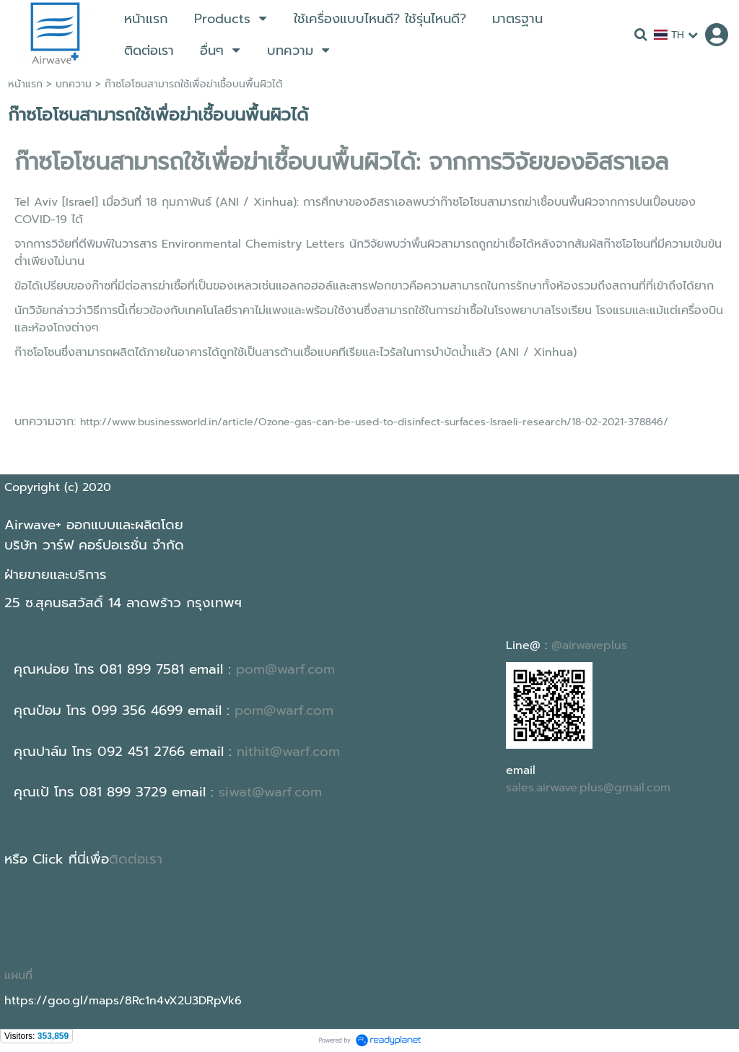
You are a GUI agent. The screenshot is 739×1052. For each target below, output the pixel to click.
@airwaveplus (589, 645)
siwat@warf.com (270, 792)
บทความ (74, 84)
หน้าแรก (25, 84)
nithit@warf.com (288, 752)
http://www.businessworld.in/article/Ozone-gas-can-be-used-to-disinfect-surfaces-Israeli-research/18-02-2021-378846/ (374, 422)
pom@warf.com (285, 669)
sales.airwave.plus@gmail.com (588, 787)
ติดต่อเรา (135, 859)
